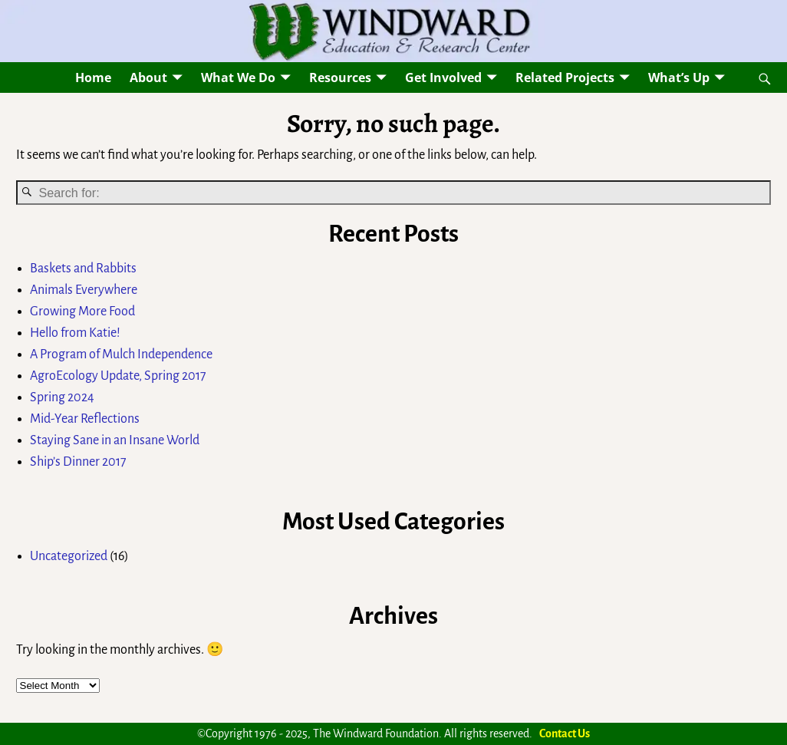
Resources (340, 77)
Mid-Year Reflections (85, 419)
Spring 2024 (62, 397)
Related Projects (564, 77)
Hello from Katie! (75, 333)
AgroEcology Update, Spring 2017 (118, 376)
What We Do (238, 77)
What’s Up (679, 77)
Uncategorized (68, 556)
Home (93, 77)
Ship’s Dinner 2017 (78, 462)
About (148, 77)
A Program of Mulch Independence (121, 354)
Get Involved (443, 77)
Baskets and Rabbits (83, 268)
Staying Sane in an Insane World (114, 440)
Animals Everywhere (83, 290)
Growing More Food (82, 311)
